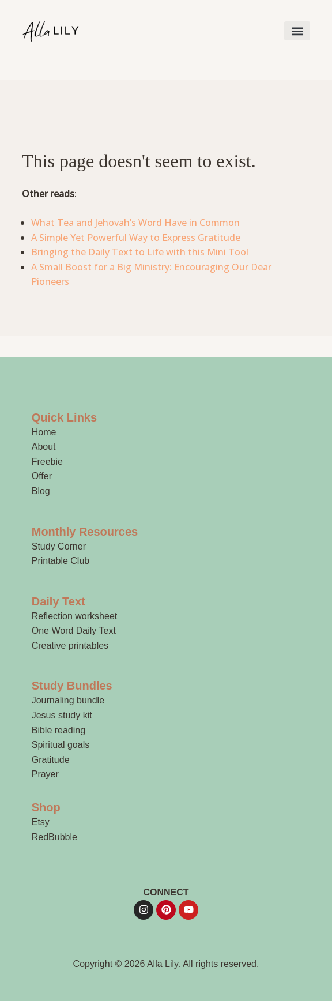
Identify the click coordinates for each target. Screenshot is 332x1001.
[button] (297, 30)
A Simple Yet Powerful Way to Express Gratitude (135, 237)
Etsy (41, 822)
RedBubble (54, 837)
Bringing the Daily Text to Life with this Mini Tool (139, 252)
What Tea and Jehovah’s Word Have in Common (135, 222)
